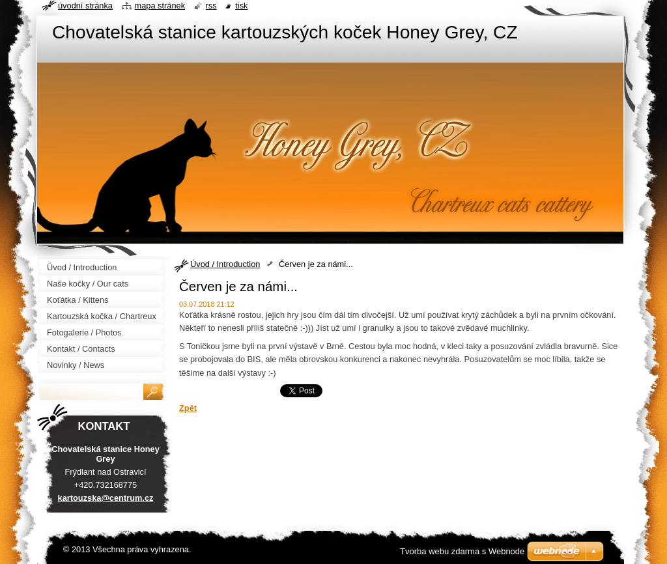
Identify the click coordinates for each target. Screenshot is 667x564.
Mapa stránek (160, 5)
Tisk (241, 5)
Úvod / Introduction (225, 264)
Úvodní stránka (85, 5)
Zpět (188, 408)
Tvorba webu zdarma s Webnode (462, 551)
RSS (211, 5)
